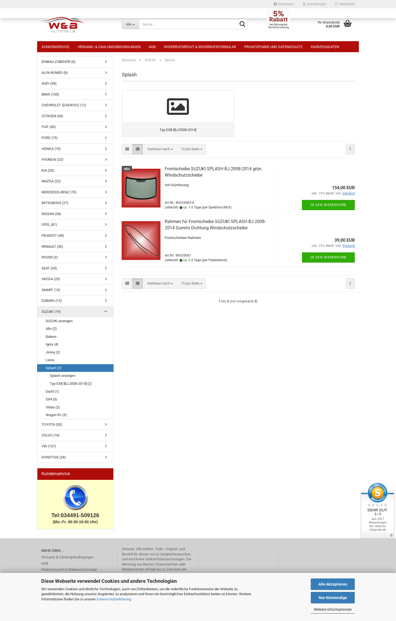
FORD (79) (50, 140)
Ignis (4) (52, 347)
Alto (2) (51, 331)
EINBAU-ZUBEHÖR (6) (59, 64)
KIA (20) (48, 173)
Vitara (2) (53, 410)
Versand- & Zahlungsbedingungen (109, 47)
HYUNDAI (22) (53, 162)
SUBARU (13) (52, 303)
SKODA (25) (51, 282)
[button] (127, 173)
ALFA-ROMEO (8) (55, 75)
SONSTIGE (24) (54, 460)
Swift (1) (52, 394)
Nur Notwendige (333, 597)
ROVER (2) (50, 260)
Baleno (51, 339)
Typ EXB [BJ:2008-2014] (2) (71, 386)
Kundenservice (55, 47)
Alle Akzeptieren (332, 584)
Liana (50, 363)
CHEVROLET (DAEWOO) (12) (64, 108)
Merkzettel (345, 4)
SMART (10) (51, 293)
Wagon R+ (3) (56, 418)
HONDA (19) (51, 151)
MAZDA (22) (51, 184)
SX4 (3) (51, 402)
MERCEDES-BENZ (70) (59, 195)
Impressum (284, 4)
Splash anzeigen (62, 378)
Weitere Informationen (333, 609)
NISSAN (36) (51, 217)
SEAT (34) (49, 271)
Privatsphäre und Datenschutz (273, 47)
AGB (152, 47)
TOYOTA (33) (52, 427)
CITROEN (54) (52, 119)
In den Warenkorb (328, 229)
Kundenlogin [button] (314, 4)
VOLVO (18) (51, 438)
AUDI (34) (49, 86)
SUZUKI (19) (51, 314)
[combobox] (160, 173)
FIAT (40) (49, 129)
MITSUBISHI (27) (55, 206)
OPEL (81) (49, 227)
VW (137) (49, 449)
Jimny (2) (53, 355)
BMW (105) (50, 97)
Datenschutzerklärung (114, 599)
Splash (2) (54, 371)
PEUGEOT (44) (53, 238)
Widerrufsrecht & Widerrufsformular (200, 47)
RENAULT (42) (52, 249)
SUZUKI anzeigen (59, 324)
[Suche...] (130, 24)
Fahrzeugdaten (325, 47)
